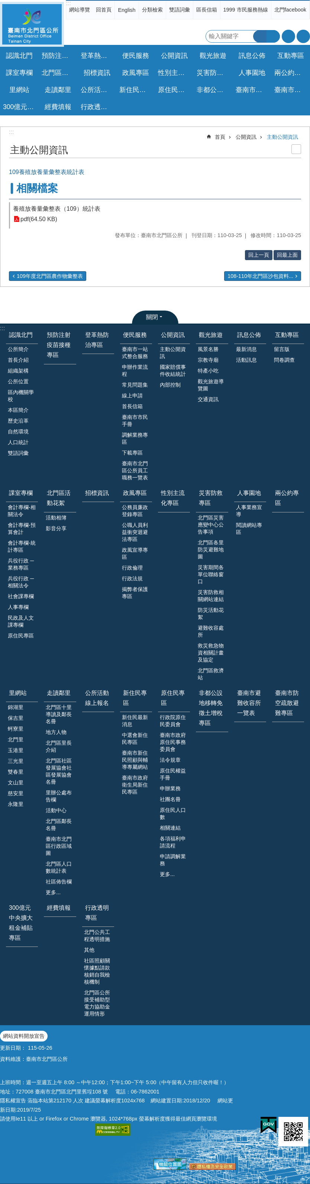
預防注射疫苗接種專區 (59, 55)
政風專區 (135, 493)
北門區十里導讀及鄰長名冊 (59, 714)
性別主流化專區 (175, 72)
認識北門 (21, 335)
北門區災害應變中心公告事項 (211, 525)
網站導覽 (79, 10)
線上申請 (132, 396)
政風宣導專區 (135, 553)
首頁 (220, 137)
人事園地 (249, 493)
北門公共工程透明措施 (97, 935)
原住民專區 (21, 636)
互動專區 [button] (290, 55)
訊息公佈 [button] (252, 55)
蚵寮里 (15, 729)
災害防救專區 (211, 498)
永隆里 (15, 804)
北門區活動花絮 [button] (59, 72)
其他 (89, 950)
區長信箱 (206, 10)
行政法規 (132, 578)
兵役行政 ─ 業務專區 (21, 564)
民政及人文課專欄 (21, 621)
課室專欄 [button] (19, 72)
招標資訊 (97, 72)
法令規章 (170, 760)
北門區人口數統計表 (59, 867)
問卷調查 (284, 360)
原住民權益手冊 (173, 774)
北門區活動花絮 (59, 498)
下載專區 (132, 453)
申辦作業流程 (135, 370)
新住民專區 (135, 698)
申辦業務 (170, 788)
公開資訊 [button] (174, 55)
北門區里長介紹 (59, 746)
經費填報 (58, 107)
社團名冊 (170, 799)
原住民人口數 (173, 813)
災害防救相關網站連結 (211, 595)
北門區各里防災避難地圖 (211, 549)
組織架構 (18, 371)
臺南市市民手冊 (135, 420)
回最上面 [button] (287, 255)
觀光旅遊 (211, 335)
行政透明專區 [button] (98, 107)
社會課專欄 (21, 596)
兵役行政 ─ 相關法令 (21, 581)
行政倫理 (132, 568)
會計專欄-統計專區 (22, 546)
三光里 (15, 761)
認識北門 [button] (19, 55)
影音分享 (56, 528)
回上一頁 (258, 255)
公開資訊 (246, 137)
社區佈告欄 (59, 882)
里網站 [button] (19, 90)
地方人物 (56, 732)
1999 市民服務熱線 (245, 10)
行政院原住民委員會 (173, 720)
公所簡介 (18, 349)
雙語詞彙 (179, 10)
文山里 (15, 782)
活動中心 (56, 810)
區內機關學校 (21, 395)
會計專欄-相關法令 (22, 510)
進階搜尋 (273, 36)
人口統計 (18, 442)
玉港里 (15, 750)
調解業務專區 (135, 438)
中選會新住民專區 (135, 738)
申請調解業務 (173, 859)
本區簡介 (18, 410)
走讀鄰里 (59, 693)
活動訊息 (246, 360)
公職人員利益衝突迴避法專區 (135, 532)
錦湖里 (15, 707)
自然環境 (18, 431)
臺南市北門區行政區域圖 (59, 846)
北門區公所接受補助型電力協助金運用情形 (97, 1003)
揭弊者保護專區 (135, 592)
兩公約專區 (291, 72)
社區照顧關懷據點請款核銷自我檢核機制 (97, 971)
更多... (53, 892)
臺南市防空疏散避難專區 (291, 90)
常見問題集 (135, 385)
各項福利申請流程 (173, 842)
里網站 (18, 693)
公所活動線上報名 (98, 90)
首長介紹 (18, 360)
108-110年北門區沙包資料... (260, 276)
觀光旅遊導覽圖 (211, 384)
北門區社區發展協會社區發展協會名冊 (59, 771)
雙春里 (15, 772)
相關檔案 (37, 188)
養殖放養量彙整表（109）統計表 (56, 209)
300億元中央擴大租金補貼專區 (20, 107)
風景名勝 (208, 349)
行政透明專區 (97, 913)
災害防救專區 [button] (214, 72)
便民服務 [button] (135, 55)
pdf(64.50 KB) (38, 219)
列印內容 (296, 149)
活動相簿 (56, 518)
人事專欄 (18, 607)
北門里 (15, 739)
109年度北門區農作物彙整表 (50, 276)
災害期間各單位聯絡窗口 (211, 574)
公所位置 (18, 381)
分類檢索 (152, 10)
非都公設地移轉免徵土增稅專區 (214, 90)
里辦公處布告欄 (59, 796)
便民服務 (135, 335)
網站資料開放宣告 (24, 1036)
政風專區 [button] (135, 72)
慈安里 (15, 793)
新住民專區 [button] (136, 90)
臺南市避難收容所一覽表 (253, 90)
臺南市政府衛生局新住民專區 (135, 785)
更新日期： (13, 1048)
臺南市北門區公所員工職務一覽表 (135, 470)
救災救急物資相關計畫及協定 (211, 653)
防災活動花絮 (211, 613)
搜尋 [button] (260, 36)
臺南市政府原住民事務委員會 (173, 742)
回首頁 (104, 10)
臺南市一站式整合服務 (135, 352)
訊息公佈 (249, 335)
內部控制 (170, 385)
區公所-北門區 (32, 24)
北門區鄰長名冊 (59, 824)
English (126, 10)
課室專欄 (21, 493)
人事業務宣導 (249, 510)
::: (68, 3)
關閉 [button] (152, 317)
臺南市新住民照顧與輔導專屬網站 (135, 760)
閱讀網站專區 (249, 528)
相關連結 (170, 828)
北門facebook (290, 10)
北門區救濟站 (211, 674)
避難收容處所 (211, 631)
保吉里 (15, 718)
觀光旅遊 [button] (213, 55)
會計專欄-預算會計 (22, 528)
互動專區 (287, 335)
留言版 (282, 349)
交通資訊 (208, 399)
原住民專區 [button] (174, 90)
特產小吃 (208, 371)
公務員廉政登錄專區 (135, 510)
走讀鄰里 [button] (58, 90)
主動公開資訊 (282, 137)
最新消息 (246, 349)
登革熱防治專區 (98, 55)
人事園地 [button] (252, 72)
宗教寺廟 (208, 360)
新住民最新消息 (135, 720)
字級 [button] (288, 36)
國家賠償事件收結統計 (173, 370)
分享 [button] (303, 36)
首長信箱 (132, 406)
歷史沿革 (18, 421)
